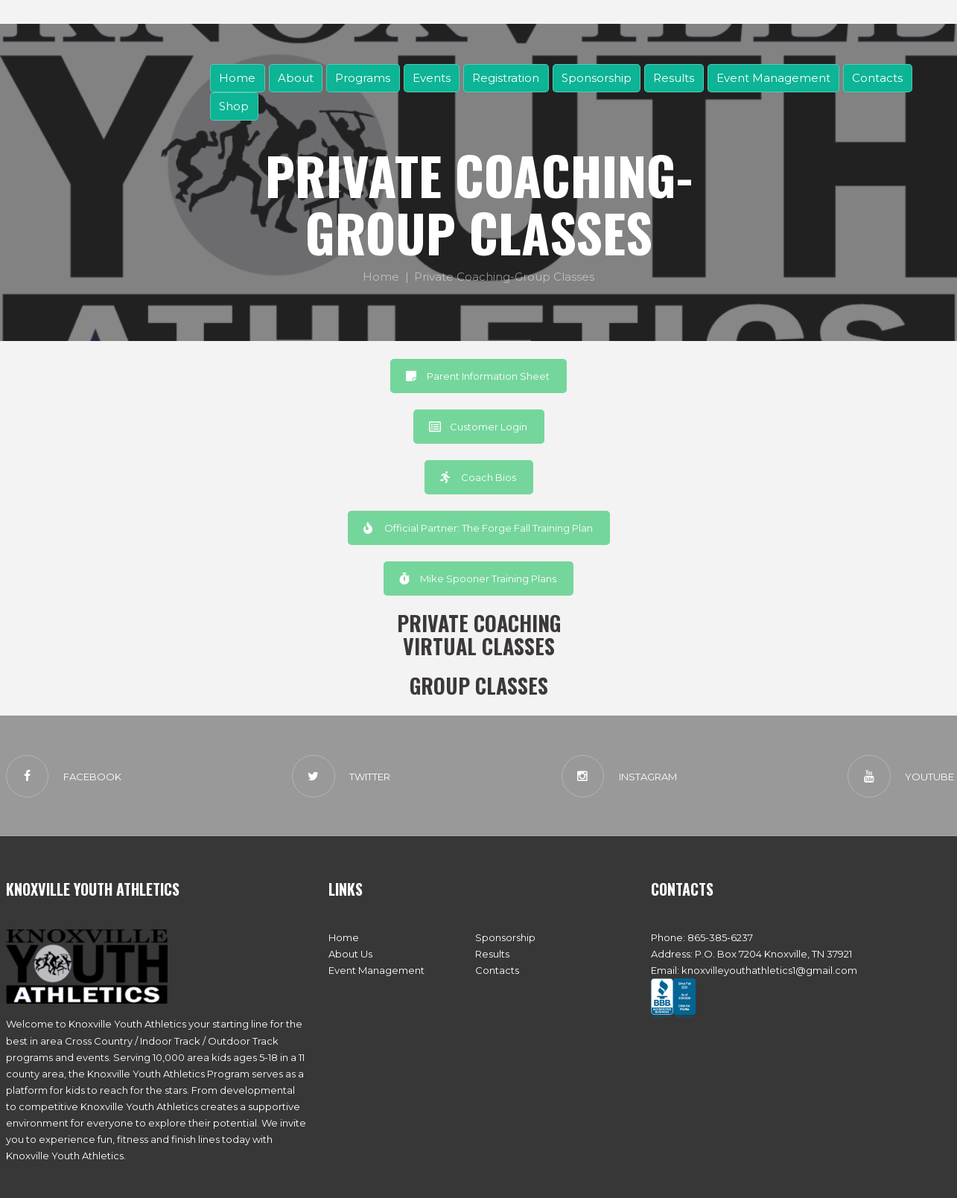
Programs (362, 78)
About (296, 78)
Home (237, 78)
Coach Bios (478, 477)
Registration (505, 78)
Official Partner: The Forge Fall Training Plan (478, 528)
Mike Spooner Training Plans (477, 578)
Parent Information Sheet (478, 376)
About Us (350, 954)
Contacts (877, 78)
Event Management (773, 78)
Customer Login (478, 427)
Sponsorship (597, 78)
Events (432, 78)
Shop (234, 106)
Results (673, 78)
